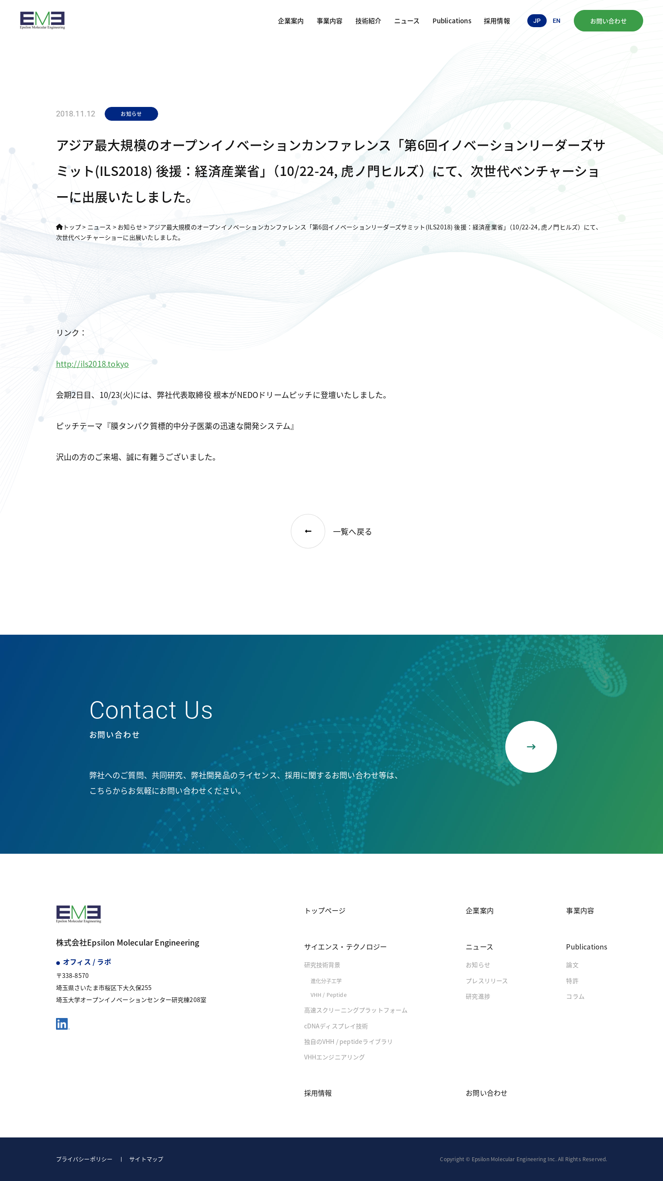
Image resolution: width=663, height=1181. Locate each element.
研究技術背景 (322, 964)
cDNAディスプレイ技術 (336, 1025)
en (556, 20)
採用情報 (497, 20)
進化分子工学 (326, 981)
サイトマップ (146, 1159)
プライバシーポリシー (84, 1159)
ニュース (407, 20)
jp (537, 20)
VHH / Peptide (329, 995)
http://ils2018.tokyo (92, 363)
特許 (572, 980)
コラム (575, 996)
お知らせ (478, 964)
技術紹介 (368, 20)
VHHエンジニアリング (334, 1057)
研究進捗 (478, 996)
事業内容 (330, 20)
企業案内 (291, 20)
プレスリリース (487, 980)
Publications (452, 20)
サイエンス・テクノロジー (345, 946)
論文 (572, 964)
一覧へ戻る (331, 531)
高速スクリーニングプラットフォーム (356, 1010)
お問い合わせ (608, 20)
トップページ (325, 910)
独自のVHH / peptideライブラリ (348, 1041)
